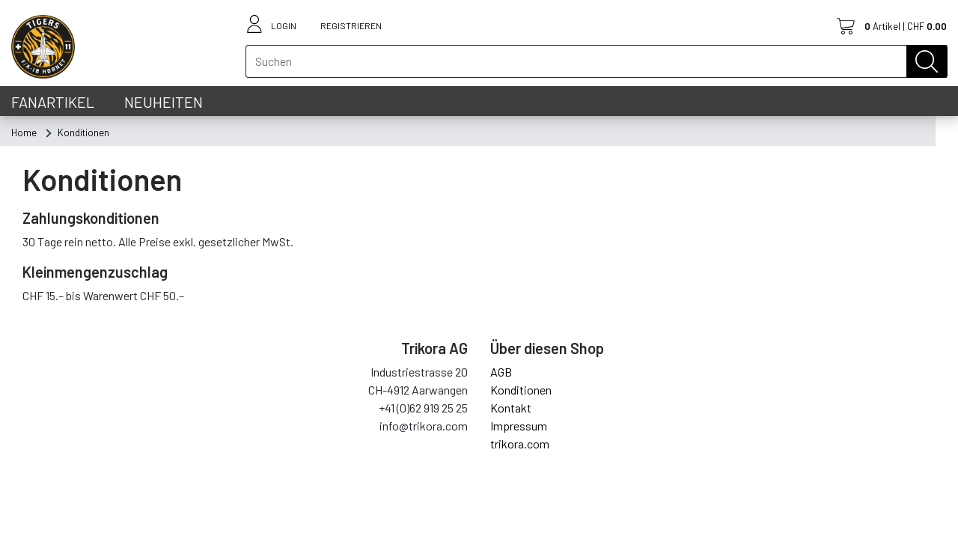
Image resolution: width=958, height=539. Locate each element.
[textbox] (596, 61)
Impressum (518, 425)
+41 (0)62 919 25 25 (423, 408)
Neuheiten (163, 102)
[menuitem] (24, 132)
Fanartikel (52, 102)
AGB (501, 372)
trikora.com (519, 443)
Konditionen (521, 390)
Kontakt (510, 408)
